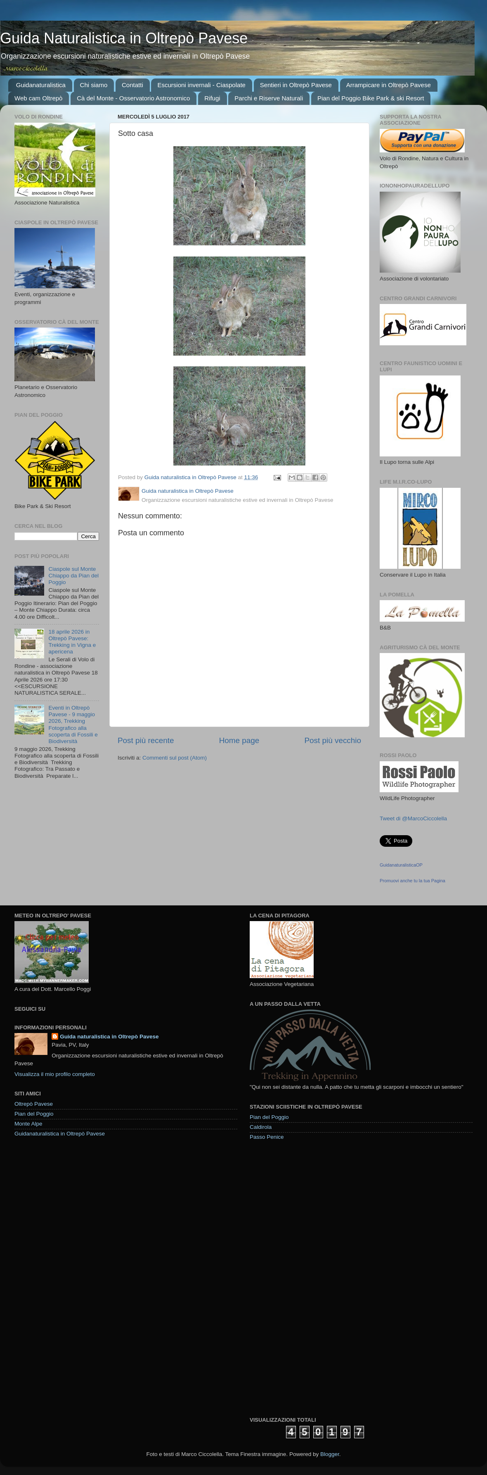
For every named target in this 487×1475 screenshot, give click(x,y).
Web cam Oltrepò (38, 98)
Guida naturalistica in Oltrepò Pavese (109, 1036)
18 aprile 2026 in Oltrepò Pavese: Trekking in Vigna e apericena (72, 642)
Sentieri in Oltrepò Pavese (296, 84)
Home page (239, 740)
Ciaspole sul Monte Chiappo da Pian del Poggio (73, 575)
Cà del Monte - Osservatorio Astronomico (133, 98)
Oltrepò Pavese (33, 1104)
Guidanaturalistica (41, 84)
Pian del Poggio (34, 1114)
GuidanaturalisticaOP (401, 864)
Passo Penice (267, 1137)
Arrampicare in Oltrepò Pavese (388, 84)
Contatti (132, 84)
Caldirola (261, 1127)
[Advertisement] (278, 1278)
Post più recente (146, 740)
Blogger (329, 1454)
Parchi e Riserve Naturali (268, 98)
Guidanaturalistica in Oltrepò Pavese (59, 1134)
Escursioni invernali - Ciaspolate (201, 84)
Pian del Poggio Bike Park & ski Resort (370, 98)
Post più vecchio (332, 740)
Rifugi (212, 98)
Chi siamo (94, 84)
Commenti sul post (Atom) (174, 758)
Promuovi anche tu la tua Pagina (412, 880)
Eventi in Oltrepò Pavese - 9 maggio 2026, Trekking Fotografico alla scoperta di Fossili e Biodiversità (72, 724)
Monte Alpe (28, 1124)
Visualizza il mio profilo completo (54, 1074)
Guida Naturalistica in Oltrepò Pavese (124, 38)
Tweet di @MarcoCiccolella (413, 818)
